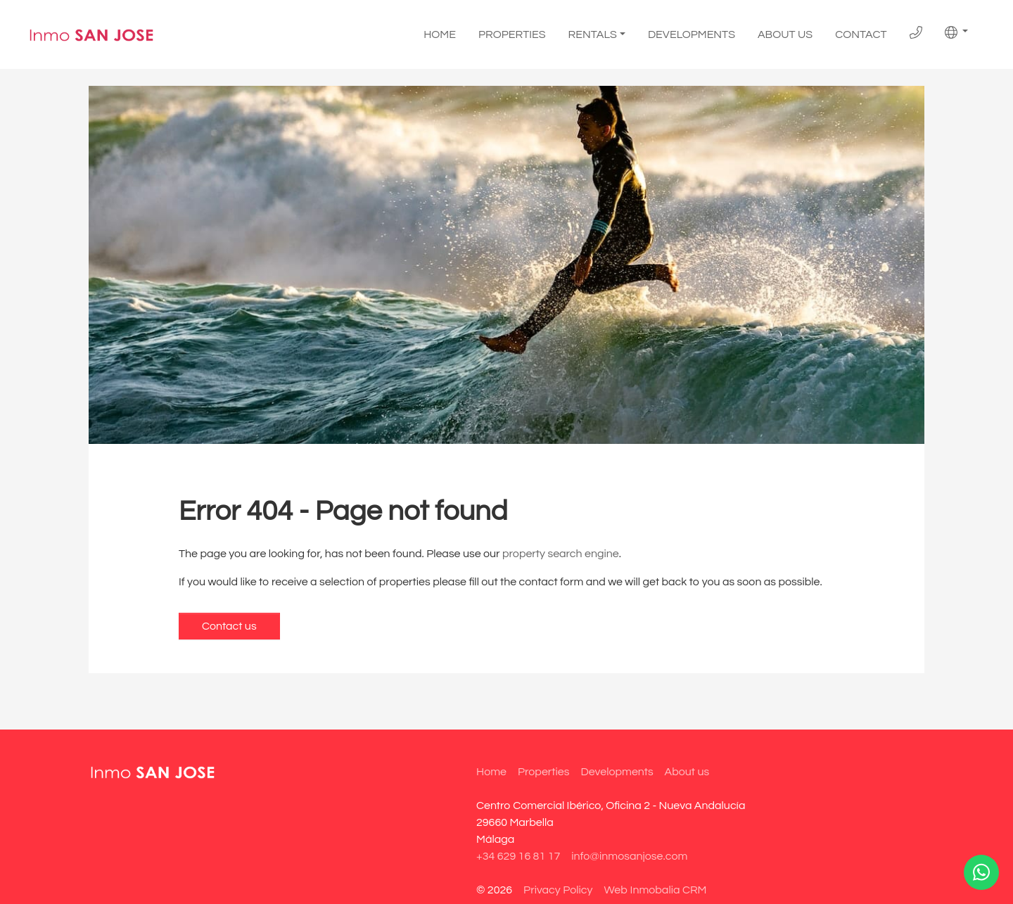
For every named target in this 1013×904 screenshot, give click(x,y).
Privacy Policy (557, 890)
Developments (691, 34)
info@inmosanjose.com (629, 856)
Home (439, 34)
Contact (860, 34)
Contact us (229, 626)
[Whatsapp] (981, 872)
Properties (512, 34)
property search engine (560, 553)
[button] (956, 32)
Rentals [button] (592, 34)
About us (785, 34)
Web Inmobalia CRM (655, 890)
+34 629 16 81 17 (518, 856)
